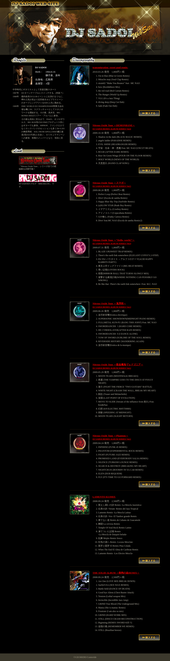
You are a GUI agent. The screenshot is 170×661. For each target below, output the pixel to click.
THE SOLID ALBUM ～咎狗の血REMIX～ (116, 572)
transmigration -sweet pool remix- (110, 67)
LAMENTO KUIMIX (104, 496)
